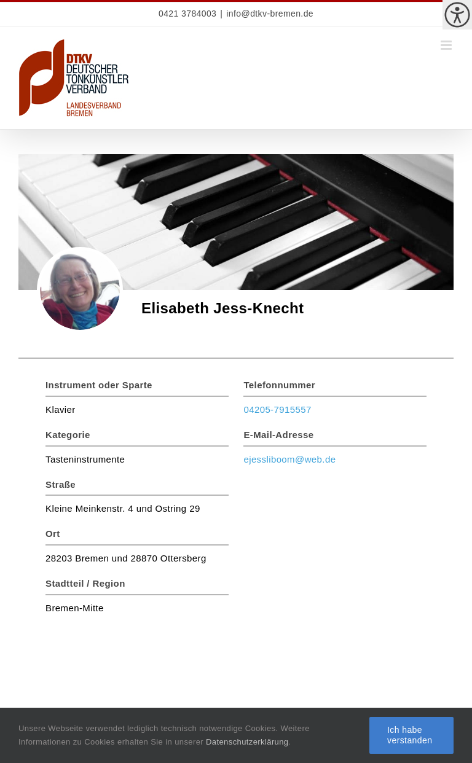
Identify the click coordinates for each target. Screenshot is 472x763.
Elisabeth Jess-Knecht (222, 308)
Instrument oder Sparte (98, 385)
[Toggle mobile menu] (447, 45)
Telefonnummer (279, 385)
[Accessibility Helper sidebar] (457, 14)
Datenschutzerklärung (247, 741)
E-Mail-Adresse (278, 434)
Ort (52, 533)
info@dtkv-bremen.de (269, 13)
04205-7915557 (277, 409)
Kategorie (67, 434)
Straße (60, 484)
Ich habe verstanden (409, 735)
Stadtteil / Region (85, 583)
